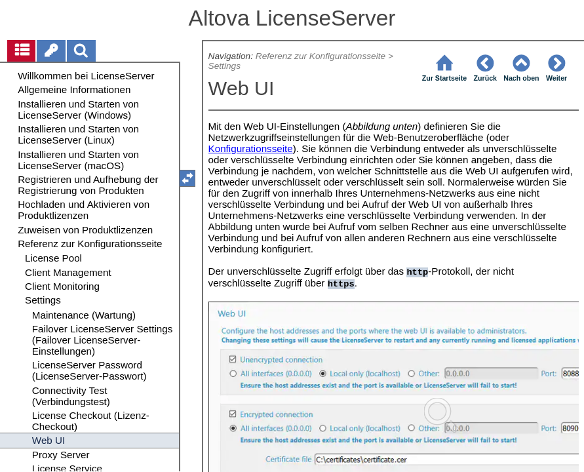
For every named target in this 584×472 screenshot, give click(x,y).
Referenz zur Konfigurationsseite (320, 56)
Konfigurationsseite (250, 148)
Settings (224, 66)
